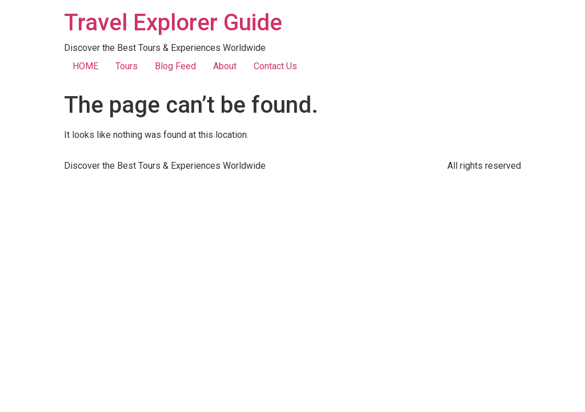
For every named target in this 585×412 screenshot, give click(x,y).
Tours (126, 66)
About (225, 66)
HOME (85, 66)
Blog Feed (175, 66)
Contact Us (275, 66)
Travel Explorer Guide (173, 22)
